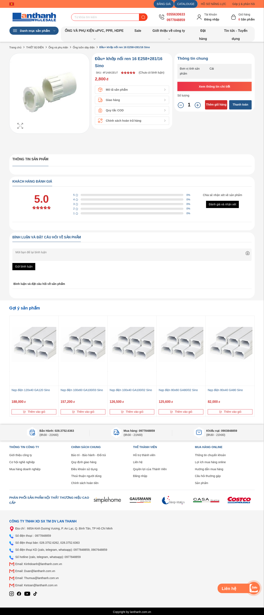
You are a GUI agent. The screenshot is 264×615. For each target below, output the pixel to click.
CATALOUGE (185, 4)
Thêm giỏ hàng (216, 104)
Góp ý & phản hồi (243, 4)
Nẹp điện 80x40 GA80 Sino (225, 390)
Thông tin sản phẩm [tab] (30, 159)
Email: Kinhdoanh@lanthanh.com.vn (38, 564)
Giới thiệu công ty (20, 455)
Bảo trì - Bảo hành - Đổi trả (88, 455)
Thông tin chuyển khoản (210, 455)
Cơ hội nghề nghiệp (22, 462)
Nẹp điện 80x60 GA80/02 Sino (178, 390)
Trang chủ (15, 47)
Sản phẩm (201, 483)
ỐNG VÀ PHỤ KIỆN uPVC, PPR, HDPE (94, 32)
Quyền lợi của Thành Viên (150, 469)
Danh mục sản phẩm (34, 30)
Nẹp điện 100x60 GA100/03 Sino (82, 390)
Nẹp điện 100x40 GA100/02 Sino (131, 390)
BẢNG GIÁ (164, 4)
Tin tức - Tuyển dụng (236, 32)
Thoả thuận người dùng (86, 476)
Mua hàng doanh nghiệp (24, 469)
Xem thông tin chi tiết (214, 86)
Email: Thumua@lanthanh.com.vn (37, 578)
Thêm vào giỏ (34, 411)
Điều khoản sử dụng (84, 469)
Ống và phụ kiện (58, 47)
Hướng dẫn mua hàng (209, 469)
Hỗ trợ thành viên (144, 455)
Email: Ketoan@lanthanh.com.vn (36, 585)
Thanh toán (240, 104)
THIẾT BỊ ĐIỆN (35, 47)
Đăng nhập (140, 476)
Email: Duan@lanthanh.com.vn (35, 571)
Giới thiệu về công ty (168, 32)
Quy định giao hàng (83, 462)
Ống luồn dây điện (84, 47)
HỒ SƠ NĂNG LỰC (213, 4)
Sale (137, 30)
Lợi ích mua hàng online (210, 462)
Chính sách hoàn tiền (85, 483)
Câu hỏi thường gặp (208, 476)
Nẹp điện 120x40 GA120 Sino (31, 390)
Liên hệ (138, 462)
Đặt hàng (203, 32)
